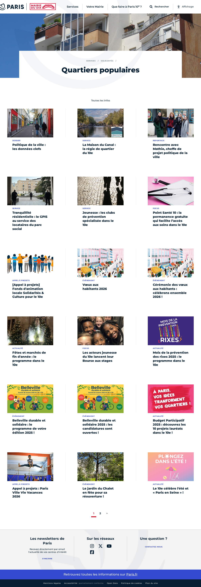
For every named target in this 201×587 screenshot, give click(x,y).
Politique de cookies (131, 583)
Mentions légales (52, 583)
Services (90, 61)
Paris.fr (132, 574)
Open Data (112, 583)
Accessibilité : (84, 583)
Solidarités (107, 61)
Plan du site (151, 583)
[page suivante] (107, 513)
